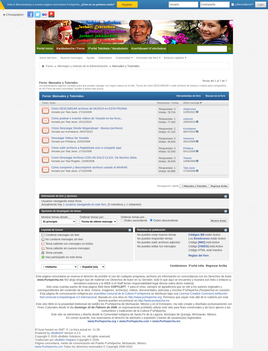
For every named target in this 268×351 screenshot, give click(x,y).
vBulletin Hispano (65, 339)
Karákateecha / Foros (70, 48)
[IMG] (201, 242)
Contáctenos (178, 265)
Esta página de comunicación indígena (64, 293)
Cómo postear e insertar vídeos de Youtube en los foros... (87, 118)
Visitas (175, 103)
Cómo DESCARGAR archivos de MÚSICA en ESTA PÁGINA (89, 108)
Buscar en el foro (215, 96)
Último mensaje (192, 103)
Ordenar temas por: (92, 217)
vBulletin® (57, 333)
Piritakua (70, 141)
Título (45, 103)
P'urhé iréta (196, 265)
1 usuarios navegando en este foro (84, 204)
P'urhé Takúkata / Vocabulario (108, 48)
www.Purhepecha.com (134, 321)
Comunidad (123, 57)
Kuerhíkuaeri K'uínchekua (148, 48)
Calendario (105, 57)
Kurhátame (71, 131)
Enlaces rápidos (174, 57)
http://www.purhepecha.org (145, 297)
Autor (53, 103)
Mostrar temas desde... (55, 217)
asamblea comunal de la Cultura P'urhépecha (122, 293)
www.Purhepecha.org (102, 321)
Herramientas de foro (189, 96)
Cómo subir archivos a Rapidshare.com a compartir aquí (86, 147)
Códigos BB (196, 234)
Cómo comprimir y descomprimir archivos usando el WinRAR (89, 167)
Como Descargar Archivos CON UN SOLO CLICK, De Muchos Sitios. (94, 157)
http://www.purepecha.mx (154, 300)
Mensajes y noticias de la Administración (82, 66)
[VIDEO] (203, 246)
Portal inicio (45, 48)
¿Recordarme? (242, 4)
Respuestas (163, 103)
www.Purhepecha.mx (166, 321)
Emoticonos (202, 238)
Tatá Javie (71, 112)
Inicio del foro (48, 57)
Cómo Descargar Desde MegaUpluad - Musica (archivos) (87, 128)
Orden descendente (164, 220)
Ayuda (90, 57)
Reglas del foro (198, 255)
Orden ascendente (134, 220)
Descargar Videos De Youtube (70, 138)
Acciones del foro (147, 57)
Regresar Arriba (219, 186)
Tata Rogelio (72, 161)
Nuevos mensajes (72, 57)
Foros (49, 66)
